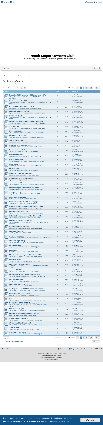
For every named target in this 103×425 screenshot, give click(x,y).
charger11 (14, 237)
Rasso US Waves (15, 259)
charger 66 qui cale (16, 154)
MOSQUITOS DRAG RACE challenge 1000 (24, 303)
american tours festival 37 (18, 318)
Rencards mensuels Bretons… (20, 150)
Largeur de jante (15, 245)
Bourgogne (34, 203)
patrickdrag (14, 329)
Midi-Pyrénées (40, 161)
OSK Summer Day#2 (16, 309)
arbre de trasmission (16, 236)
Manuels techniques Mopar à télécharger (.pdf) (26, 206)
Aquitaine (36, 281)
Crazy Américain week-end (18, 284)
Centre (40, 320)
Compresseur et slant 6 (17, 197)
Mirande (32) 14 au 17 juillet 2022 (21, 178)
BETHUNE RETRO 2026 (17, 136)
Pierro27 (16, 213)
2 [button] (83, 88)
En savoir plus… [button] (64, 421)
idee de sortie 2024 (16, 159)
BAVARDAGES (40, 128)
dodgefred (17, 300)
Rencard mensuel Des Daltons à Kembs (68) (25, 313)
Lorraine (37, 233)
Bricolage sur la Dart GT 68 (19, 111)
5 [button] (91, 88)
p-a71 (13, 194)
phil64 (15, 180)
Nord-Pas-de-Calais (38, 137)
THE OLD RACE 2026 (16, 140)
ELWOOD (16, 222)
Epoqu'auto (13, 250)
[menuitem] (12, 2)
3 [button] (86, 88)
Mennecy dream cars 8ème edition (21, 173)
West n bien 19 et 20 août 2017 (20, 323)
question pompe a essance (19, 226)
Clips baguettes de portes (18, 211)
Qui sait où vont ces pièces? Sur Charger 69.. (25, 216)
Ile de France (35, 175)
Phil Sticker (17, 123)
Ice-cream (16, 261)
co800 (15, 271)
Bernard (13, 137)
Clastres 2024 (14, 169)
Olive (15, 96)
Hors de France (37, 146)
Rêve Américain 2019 (16, 231)
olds (12, 251)
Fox (15, 151)
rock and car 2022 (15, 183)
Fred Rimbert (59, 357)
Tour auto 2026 (14, 126)
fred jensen (14, 334)
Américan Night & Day (17, 241)
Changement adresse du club (19, 264)
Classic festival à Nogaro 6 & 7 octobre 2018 (25, 255)
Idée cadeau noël (15, 131)
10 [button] (96, 88)
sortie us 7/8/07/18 (15, 270)
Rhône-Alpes (41, 123)
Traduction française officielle (49, 355)
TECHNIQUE (37, 108)
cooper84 (14, 102)
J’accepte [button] (90, 420)
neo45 (13, 175)
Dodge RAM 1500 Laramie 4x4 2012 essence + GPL (27, 95)
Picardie (37, 170)
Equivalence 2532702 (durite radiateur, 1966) (25, 275)
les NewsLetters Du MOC (18, 101)
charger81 (14, 156)
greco (13, 247)
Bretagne (35, 151)
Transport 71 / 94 (15, 192)
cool (10, 298)
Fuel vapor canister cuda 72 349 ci (21, 106)
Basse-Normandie (40, 290)
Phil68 (13, 315)
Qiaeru (59, 355)
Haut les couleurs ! (16, 279)
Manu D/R (17, 304)
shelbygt (16, 217)
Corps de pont (14, 164)
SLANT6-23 (17, 113)
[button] (77, 88)
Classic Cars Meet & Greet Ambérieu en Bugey (26, 121)
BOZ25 (16, 170)
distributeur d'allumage (17, 332)
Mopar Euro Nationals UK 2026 (20, 145)
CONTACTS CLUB (15, 116)
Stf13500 (13, 108)
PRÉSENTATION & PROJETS (42, 237)
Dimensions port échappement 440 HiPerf (24, 188)
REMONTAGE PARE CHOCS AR (20, 221)
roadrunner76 (17, 320)
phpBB (46, 353)
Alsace (34, 315)
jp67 (15, 256)
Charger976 (14, 189)
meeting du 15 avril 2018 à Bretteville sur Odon (26, 289)
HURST (16, 290)
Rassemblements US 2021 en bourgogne (24, 202)
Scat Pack (14, 208)
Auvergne (36, 271)
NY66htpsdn (17, 276)
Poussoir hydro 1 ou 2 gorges (20, 293)
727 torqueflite (14, 328)
